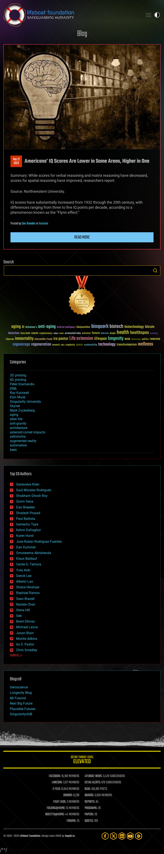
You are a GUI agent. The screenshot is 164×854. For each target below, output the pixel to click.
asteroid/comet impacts (27, 432)
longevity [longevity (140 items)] (116, 338)
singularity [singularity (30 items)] (70, 345)
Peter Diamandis (22, 384)
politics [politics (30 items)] (145, 339)
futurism (43, 223)
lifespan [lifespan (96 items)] (100, 338)
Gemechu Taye (27, 524)
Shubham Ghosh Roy (32, 496)
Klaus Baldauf (26, 559)
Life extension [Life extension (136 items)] (81, 338)
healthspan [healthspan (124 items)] (139, 332)
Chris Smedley (26, 650)
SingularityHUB (21, 714)
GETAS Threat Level (82, 760)
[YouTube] (130, 836)
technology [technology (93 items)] (107, 344)
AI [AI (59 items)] (23, 327)
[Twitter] (113, 836)
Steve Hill (23, 610)
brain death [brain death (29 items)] (25, 333)
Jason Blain (25, 633)
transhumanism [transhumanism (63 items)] (127, 345)
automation (18, 445)
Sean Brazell (25, 599)
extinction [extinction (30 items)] (86, 333)
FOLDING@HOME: (56, 808)
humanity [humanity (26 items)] (154, 333)
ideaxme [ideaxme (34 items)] (10, 339)
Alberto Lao (24, 581)
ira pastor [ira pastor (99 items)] (60, 338)
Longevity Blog (21, 693)
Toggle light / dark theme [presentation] (157, 15)
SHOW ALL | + (16, 655)
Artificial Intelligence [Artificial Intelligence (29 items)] (66, 327)
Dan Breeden (28, 223)
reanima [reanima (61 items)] (155, 339)
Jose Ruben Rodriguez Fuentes (39, 542)
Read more (82, 237)
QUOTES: (89, 821)
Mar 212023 (16, 161)
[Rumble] (138, 836)
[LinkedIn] (122, 836)
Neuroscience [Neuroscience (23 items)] (136, 339)
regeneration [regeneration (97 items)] (41, 344)
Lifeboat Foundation (30, 836)
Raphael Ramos (28, 593)
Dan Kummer (26, 547)
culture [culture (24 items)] (55, 333)
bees (13, 450)
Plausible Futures (22, 709)
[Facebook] (105, 836)
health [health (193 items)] (123, 333)
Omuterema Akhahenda (33, 553)
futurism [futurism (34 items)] (105, 333)
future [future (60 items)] (96, 333)
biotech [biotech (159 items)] (116, 326)
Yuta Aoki (23, 570)
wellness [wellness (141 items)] (145, 344)
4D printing (18, 380)
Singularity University (25, 402)
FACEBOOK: (55, 776)
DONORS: (68, 795)
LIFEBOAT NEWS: (93, 776)
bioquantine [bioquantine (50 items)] (83, 327)
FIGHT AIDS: (59, 802)
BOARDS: (89, 795)
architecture (18, 428)
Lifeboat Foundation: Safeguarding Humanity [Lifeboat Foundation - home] (71, 14)
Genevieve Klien (27, 484)
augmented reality (23, 441)
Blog (82, 34)
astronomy (18, 436)
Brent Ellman (25, 621)
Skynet (15, 406)
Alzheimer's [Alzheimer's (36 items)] (31, 327)
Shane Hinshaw (27, 587)
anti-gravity (18, 423)
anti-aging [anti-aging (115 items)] (47, 326)
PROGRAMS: (91, 808)
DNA (13, 389)
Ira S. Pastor (25, 644)
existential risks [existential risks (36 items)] (73, 333)
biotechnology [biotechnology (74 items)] (134, 327)
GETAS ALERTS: (93, 782)
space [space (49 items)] (79, 344)
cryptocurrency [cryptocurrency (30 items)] (45, 333)
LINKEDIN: (57, 782)
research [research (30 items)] (56, 345)
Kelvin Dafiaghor (28, 530)
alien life (16, 419)
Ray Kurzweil (19, 393)
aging (14, 415)
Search (155, 270)
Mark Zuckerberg (22, 410)
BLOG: (88, 789)
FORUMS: (71, 821)
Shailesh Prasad (28, 513)
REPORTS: (90, 802)
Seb (19, 616)
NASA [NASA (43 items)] (127, 339)
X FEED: (57, 789)
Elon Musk (17, 397)
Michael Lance (27, 627)
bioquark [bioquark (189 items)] (99, 326)
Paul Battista (25, 519)
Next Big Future (21, 703)
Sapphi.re (70, 836)
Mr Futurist (18, 698)
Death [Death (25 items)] (61, 333)
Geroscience (19, 687)
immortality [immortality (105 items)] (24, 338)
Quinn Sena (24, 501)
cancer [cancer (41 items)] (34, 333)
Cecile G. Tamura (28, 564)
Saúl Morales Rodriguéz (33, 490)
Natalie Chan (25, 604)
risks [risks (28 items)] (63, 345)
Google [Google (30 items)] (113, 333)
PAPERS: (89, 814)
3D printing (18, 375)
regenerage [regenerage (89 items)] (21, 344)
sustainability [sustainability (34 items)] (90, 345)
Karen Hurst (25, 536)
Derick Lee (23, 576)
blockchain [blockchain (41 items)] (13, 333)
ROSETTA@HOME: (55, 814)
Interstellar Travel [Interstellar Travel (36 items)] (43, 339)
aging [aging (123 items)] (16, 326)
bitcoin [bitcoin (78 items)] (149, 327)
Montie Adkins (26, 639)
